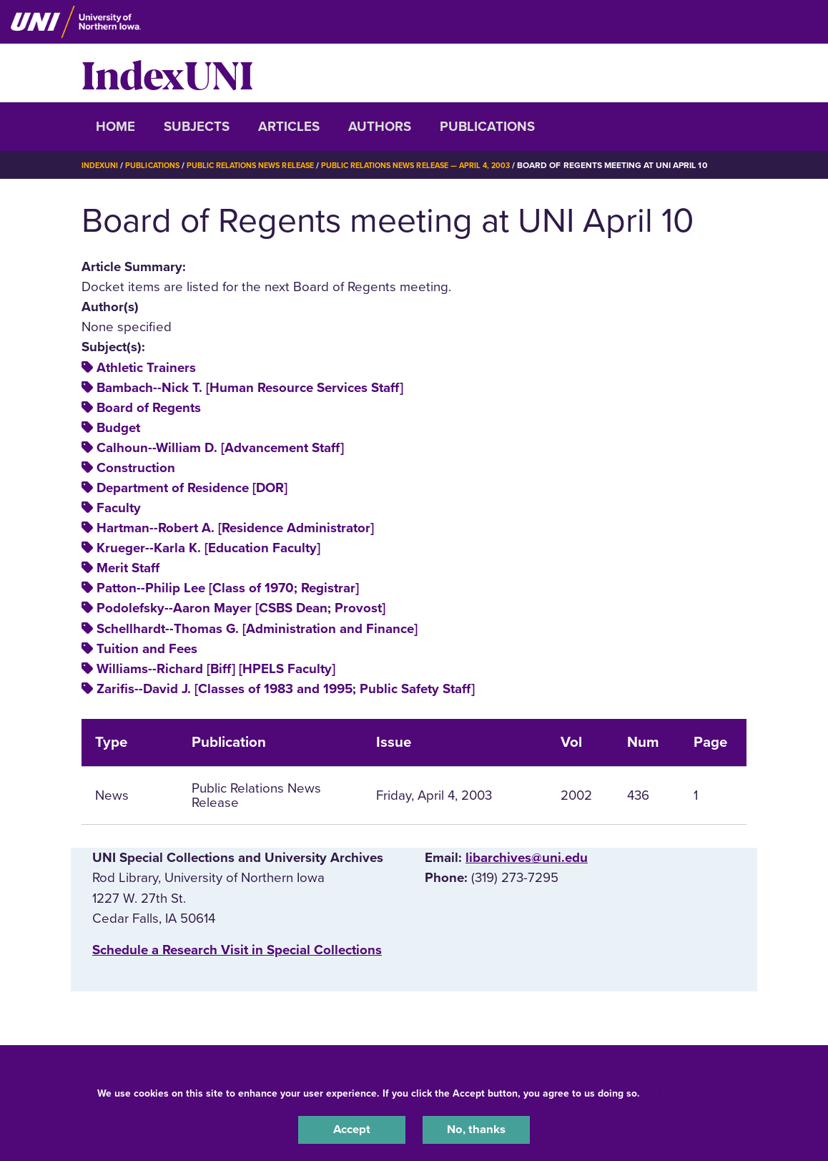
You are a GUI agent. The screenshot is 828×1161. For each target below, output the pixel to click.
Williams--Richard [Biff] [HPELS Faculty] (216, 689)
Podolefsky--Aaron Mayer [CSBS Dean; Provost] (241, 629)
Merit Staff (128, 588)
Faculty (119, 528)
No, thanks (476, 1128)
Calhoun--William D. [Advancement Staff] (220, 468)
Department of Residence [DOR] (192, 508)
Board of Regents (149, 428)
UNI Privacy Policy (688, 1090)
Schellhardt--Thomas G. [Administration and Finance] (257, 649)
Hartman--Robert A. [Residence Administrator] (235, 548)
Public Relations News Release (267, 165)
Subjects (197, 126)
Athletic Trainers (146, 388)
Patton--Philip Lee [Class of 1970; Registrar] (228, 608)
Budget (118, 448)
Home (115, 126)
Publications (487, 126)
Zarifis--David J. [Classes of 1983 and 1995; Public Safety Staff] (286, 709)
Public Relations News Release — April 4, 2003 (449, 165)
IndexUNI (167, 73)
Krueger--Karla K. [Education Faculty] (208, 568)
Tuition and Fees (147, 669)
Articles (289, 126)
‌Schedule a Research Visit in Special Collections (237, 970)
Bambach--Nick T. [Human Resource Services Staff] (250, 408)
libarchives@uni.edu (526, 878)
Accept (352, 1128)
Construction (136, 488)
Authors (379, 126)
